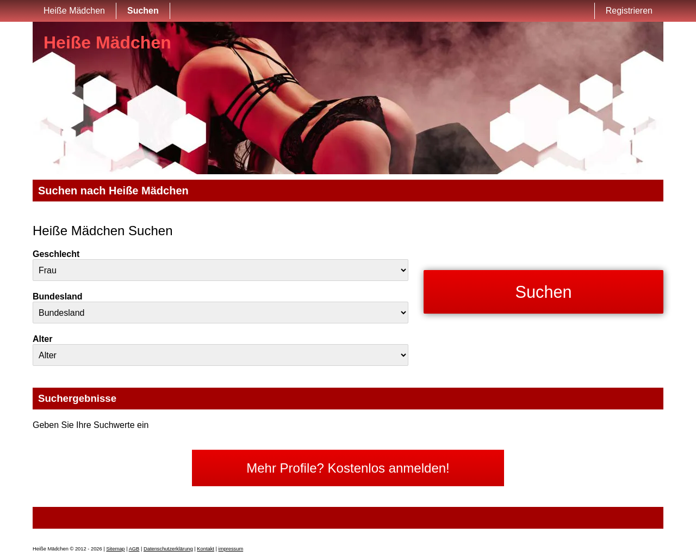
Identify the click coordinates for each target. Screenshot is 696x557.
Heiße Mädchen (74, 10)
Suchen (143, 10)
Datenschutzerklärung (168, 549)
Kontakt (205, 549)
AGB (134, 549)
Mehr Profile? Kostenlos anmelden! (348, 468)
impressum (231, 549)
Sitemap (115, 549)
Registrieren (629, 10)
